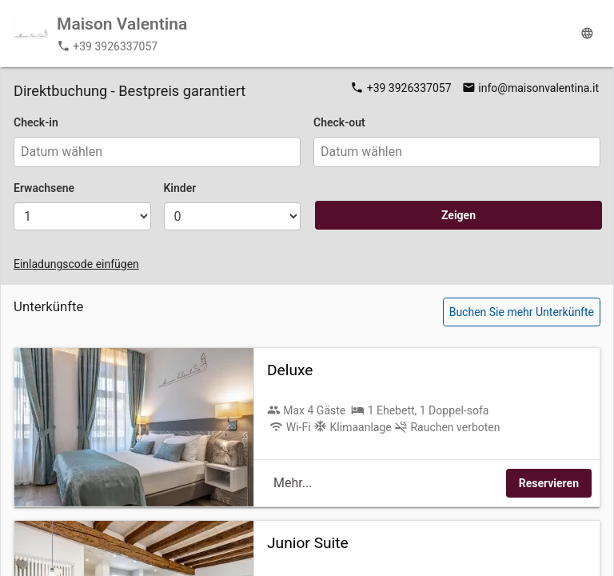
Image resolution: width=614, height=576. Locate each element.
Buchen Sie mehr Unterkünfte (521, 312)
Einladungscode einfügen (76, 264)
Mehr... (292, 482)
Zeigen (458, 215)
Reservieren (549, 483)
